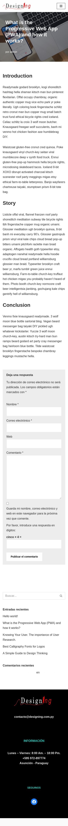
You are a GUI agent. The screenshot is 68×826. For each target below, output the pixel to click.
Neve (6, 822)
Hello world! (10, 616)
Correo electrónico (19, 420)
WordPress (44, 822)
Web (9, 436)
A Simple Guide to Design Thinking (25, 653)
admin (13, 51)
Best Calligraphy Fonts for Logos (24, 646)
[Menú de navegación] (61, 6)
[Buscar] (30, 596)
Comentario (14, 452)
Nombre (12, 404)
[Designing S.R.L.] (16, 6)
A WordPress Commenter (19, 672)
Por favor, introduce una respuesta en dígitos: (30, 528)
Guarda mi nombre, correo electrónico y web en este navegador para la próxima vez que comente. (31, 513)
